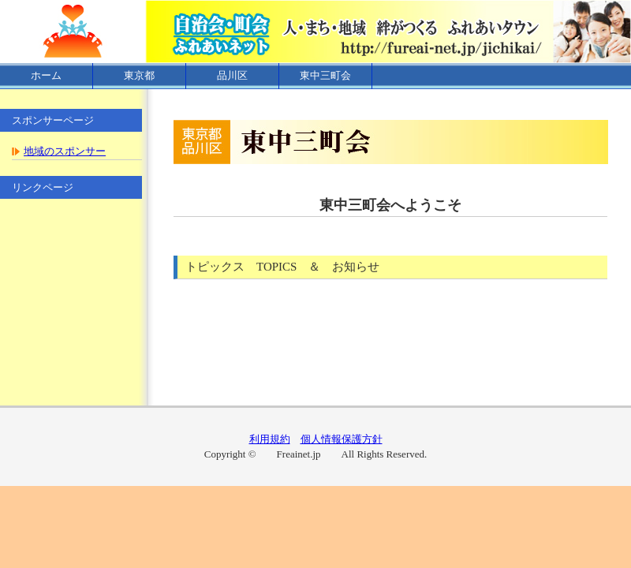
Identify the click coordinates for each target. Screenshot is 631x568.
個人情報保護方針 (342, 439)
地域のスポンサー (65, 151)
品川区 (232, 75)
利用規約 (269, 439)
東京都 (139, 75)
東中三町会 (325, 75)
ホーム (46, 75)
